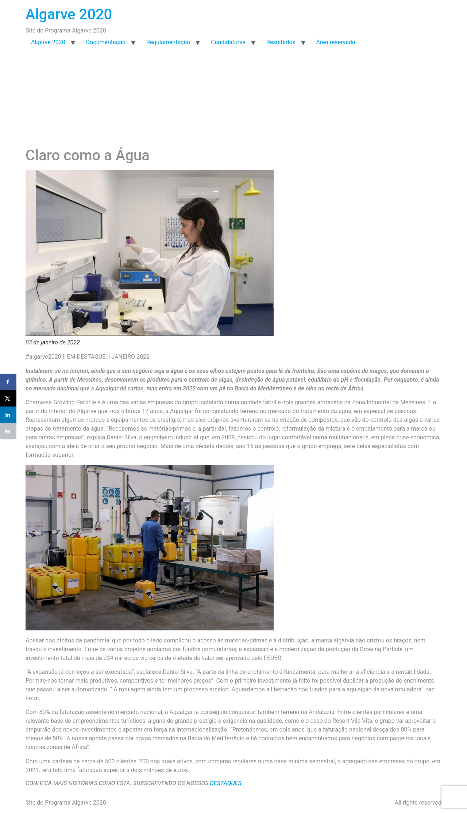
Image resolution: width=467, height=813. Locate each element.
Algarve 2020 (69, 14)
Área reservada (335, 42)
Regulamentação (168, 42)
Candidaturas (228, 42)
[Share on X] (8, 398)
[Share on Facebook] (8, 382)
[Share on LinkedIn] (8, 414)
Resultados (281, 42)
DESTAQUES (225, 783)
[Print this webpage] (8, 431)
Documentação (106, 42)
